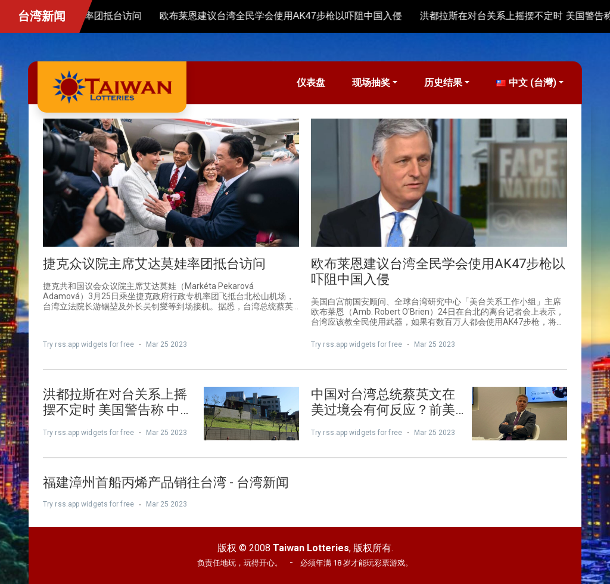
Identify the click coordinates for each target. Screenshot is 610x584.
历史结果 (443, 82)
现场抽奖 (371, 82)
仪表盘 (311, 82)
